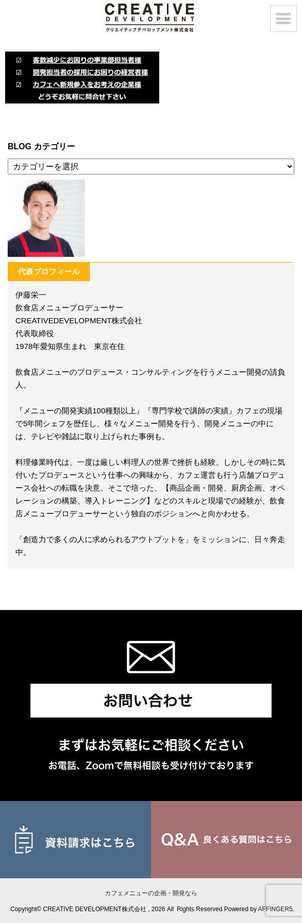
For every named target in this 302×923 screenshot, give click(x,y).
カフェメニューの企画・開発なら (151, 893)
